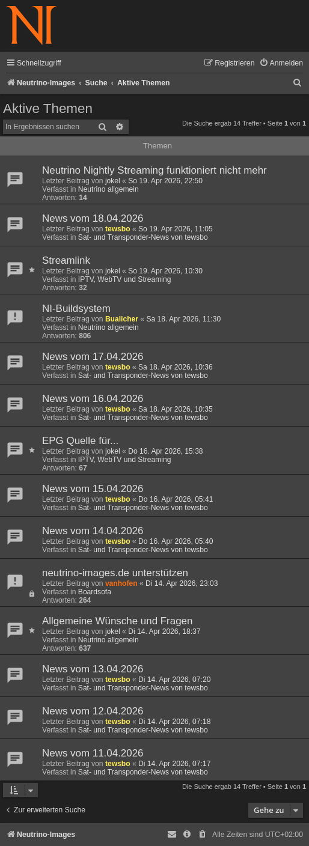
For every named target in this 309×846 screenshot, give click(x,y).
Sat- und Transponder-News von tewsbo (143, 237)
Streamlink (66, 260)
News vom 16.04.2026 (93, 398)
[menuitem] (281, 63)
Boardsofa (94, 592)
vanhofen (121, 583)
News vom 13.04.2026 (93, 669)
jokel (112, 181)
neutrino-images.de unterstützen (115, 573)
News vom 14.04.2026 (93, 531)
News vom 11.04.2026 (93, 753)
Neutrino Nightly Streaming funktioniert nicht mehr (154, 170)
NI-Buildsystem (76, 308)
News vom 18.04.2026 (93, 218)
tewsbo (117, 229)
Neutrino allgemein (108, 189)
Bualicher (121, 319)
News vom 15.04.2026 (93, 489)
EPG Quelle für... (80, 440)
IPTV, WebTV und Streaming (124, 279)
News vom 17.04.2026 (93, 356)
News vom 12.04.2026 (93, 711)
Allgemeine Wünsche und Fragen (117, 621)
